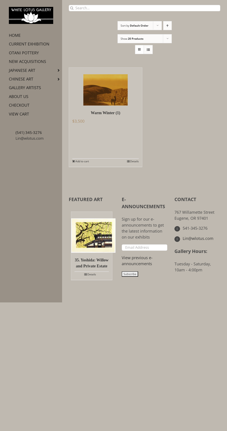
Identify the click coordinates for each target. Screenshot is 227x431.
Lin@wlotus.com (30, 138)
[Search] (72, 8)
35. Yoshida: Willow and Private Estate (91, 263)
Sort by (134, 25)
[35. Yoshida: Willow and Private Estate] (91, 232)
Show (132, 39)
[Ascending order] (167, 25)
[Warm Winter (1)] (105, 87)
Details (134, 161)
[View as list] (148, 49)
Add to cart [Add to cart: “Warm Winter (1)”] (82, 161)
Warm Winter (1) (105, 113)
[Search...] (144, 8)
